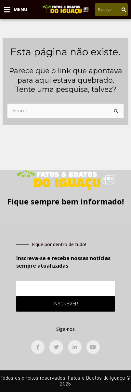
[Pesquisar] (124, 10)
